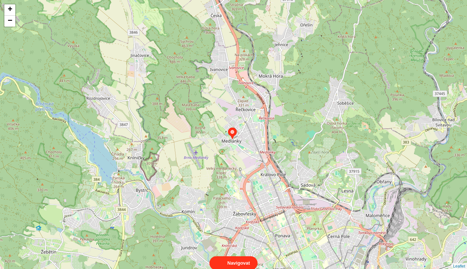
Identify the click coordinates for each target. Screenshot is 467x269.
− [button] (10, 21)
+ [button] (10, 9)
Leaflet (459, 259)
